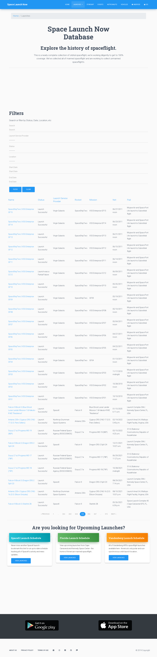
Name (11, 200)
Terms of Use (43, 650)
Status (12, 146)
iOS (146, 4)
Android (136, 4)
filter (15, 189)
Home (67, 4)
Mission (93, 200)
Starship (90, 4)
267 (95, 514)
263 (70, 514)
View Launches (21, 561)
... (58, 514)
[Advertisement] (78, 88)
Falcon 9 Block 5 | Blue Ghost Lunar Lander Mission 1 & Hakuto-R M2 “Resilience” (21, 410)
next (113, 514)
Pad (129, 200)
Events (100, 4)
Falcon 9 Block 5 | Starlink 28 (19, 504)
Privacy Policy (27, 650)
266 (89, 514)
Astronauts (112, 4)
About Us (13, 650)
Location (12, 157)
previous (45, 514)
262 (63, 514)
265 (82, 514)
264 (76, 514)
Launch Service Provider (19, 136)
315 (106, 514)
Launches (77, 4)
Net (114, 200)
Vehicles (124, 4)
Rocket (78, 200)
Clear (28, 189)
